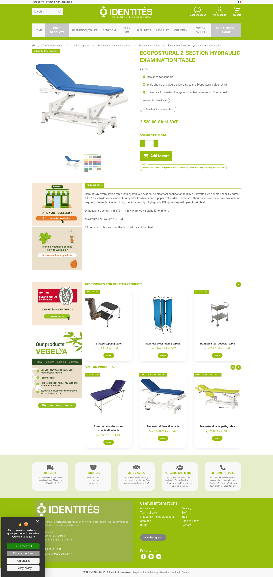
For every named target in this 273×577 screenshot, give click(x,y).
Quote (143, 525)
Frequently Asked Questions (157, 516)
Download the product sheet (158, 109)
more (108, 355)
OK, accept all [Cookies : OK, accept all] (23, 546)
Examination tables (149, 45)
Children (181, 30)
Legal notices (140, 572)
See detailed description (155, 100)
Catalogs (145, 521)
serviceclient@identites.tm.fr (56, 554)
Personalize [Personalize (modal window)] (23, 560)
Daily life (126, 30)
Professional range (226, 30)
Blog (184, 516)
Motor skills (200, 30)
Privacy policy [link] (23, 568)
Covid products (57, 30)
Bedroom (109, 30)
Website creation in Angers (175, 572)
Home (38, 30)
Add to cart (156, 156)
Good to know (189, 521)
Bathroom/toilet (85, 30)
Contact (186, 525)
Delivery (186, 508)
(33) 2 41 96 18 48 (51, 548)
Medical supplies (80, 45)
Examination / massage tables (114, 45)
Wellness (144, 30)
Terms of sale (148, 512)
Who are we (147, 508)
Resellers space (153, 537)
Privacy (154, 572)
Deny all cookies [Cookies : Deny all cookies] (23, 553)
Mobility (162, 30)
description (94, 185)
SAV (183, 512)
